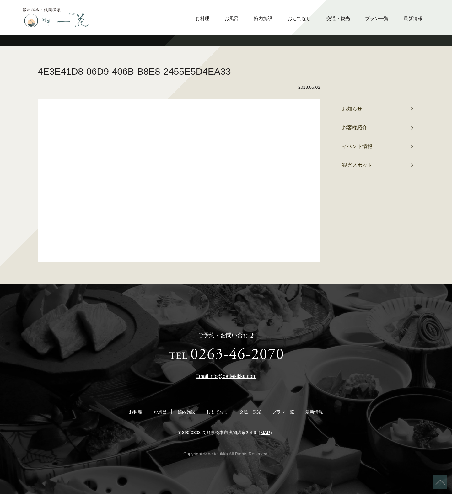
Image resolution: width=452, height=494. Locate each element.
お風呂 (231, 18)
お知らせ (352, 108)
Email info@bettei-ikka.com (226, 376)
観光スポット (357, 165)
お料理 (202, 18)
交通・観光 (338, 18)
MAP (265, 432)
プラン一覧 (377, 18)
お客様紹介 (354, 127)
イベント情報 (357, 146)
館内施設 (263, 18)
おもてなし (299, 18)
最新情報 (413, 18)
